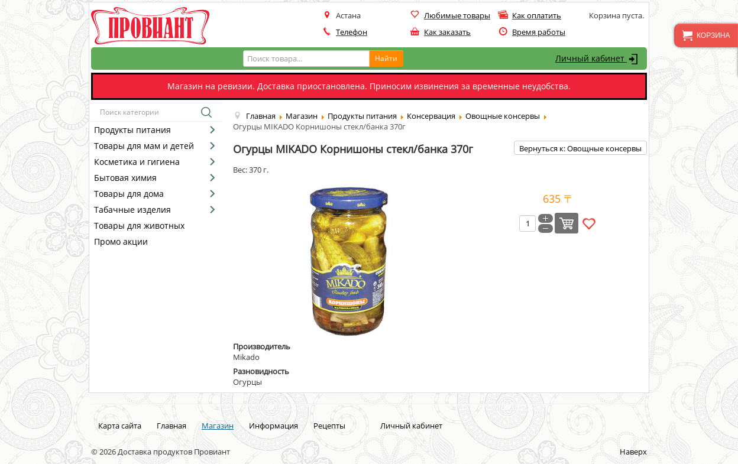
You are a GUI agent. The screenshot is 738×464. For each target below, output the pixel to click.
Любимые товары (457, 15)
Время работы (538, 32)
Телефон (351, 32)
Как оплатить (536, 15)
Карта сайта (119, 425)
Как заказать (447, 32)
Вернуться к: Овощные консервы (580, 148)
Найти (386, 58)
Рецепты (329, 425)
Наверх (633, 451)
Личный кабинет (598, 59)
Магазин (218, 425)
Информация (273, 425)
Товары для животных (139, 225)
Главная (171, 425)
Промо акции (121, 241)
